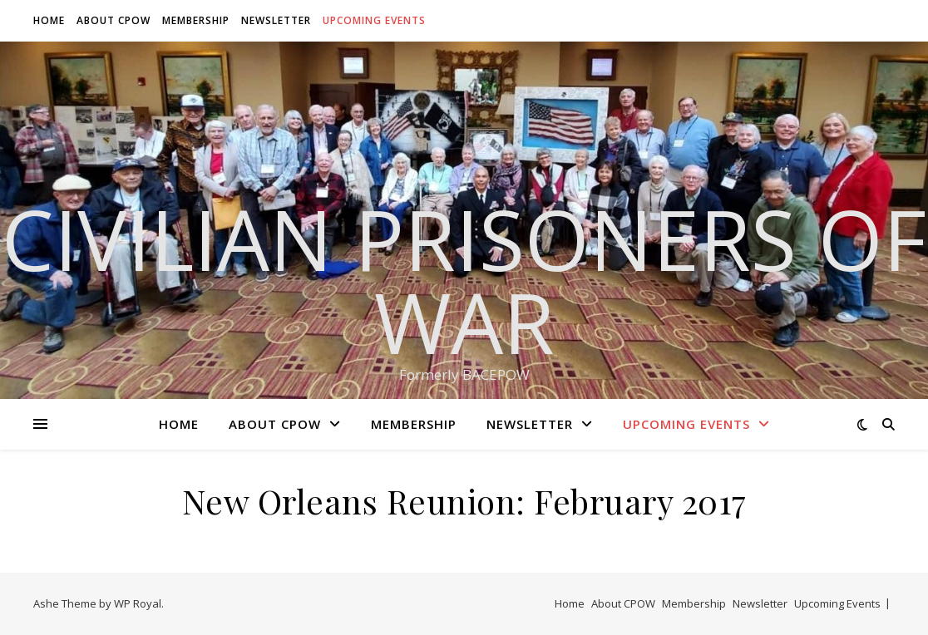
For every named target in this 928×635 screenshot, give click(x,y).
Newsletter (276, 20)
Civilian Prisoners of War (464, 280)
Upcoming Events (374, 20)
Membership (196, 20)
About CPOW (114, 20)
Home (49, 20)
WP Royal (137, 603)
